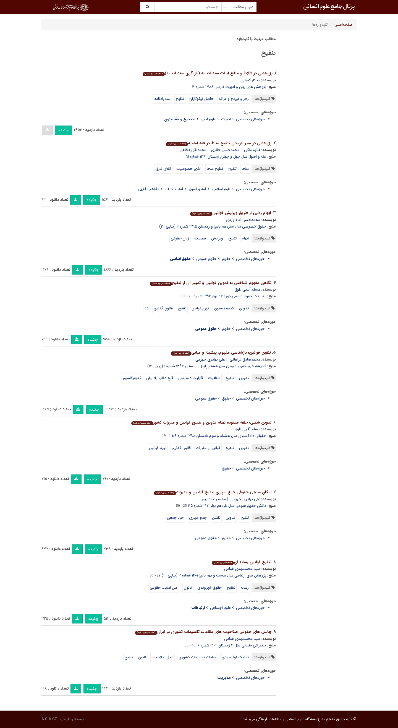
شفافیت (214, 378)
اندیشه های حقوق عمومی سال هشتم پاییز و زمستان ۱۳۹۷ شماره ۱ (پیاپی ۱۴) (206, 366)
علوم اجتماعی (220, 608)
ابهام (245, 238)
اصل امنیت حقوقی (164, 588)
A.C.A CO (49, 719)
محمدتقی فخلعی (193, 150)
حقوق (226, 259)
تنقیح (180, 99)
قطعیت (200, 238)
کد (146, 308)
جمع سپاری (198, 518)
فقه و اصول (197, 189)
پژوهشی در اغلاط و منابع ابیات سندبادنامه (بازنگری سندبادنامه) (207, 73)
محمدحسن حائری (225, 150)
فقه (181, 189)
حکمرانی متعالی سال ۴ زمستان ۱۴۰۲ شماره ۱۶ (231, 645)
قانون (188, 588)
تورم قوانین (200, 308)
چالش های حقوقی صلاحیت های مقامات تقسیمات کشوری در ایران (203, 631)
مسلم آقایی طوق (247, 289)
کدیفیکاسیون (224, 308)
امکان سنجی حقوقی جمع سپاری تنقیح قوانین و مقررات (212, 492)
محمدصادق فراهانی (245, 359)
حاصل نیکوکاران (201, 99)
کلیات (169, 189)
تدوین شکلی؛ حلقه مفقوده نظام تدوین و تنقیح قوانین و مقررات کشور (201, 422)
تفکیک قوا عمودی (235, 657)
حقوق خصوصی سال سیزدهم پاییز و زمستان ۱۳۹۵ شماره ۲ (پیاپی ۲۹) (212, 226)
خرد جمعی (175, 518)
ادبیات (226, 119)
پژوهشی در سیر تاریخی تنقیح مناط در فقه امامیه (218, 143)
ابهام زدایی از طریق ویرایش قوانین (230, 213)
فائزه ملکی (252, 150)
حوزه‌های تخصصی (250, 119)
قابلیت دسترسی (190, 378)
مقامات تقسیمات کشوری (197, 657)
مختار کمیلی (251, 80)
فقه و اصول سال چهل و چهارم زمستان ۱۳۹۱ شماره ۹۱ (226, 156)
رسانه (244, 588)
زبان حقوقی (180, 238)
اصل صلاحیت (162, 657)
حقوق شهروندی (209, 588)
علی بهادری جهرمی (210, 359)
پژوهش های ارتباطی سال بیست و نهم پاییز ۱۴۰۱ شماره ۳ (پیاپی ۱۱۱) (214, 575)
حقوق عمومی (206, 259)
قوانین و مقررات (208, 448)
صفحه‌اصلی (343, 25)
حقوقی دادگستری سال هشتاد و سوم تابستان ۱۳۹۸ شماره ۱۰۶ (219, 436)
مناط (245, 169)
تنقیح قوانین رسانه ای (241, 562)
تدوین (244, 308)
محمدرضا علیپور (213, 499)
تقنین (216, 518)
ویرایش (217, 238)
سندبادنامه (162, 99)
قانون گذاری (163, 308)
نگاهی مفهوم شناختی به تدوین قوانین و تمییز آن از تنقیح (210, 283)
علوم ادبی (208, 119)
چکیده (64, 130)
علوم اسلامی (221, 189)
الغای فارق (163, 169)
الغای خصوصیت (188, 169)
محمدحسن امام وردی (243, 220)
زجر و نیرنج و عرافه (234, 99)
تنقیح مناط (215, 169)
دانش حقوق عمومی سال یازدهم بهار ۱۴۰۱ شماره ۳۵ (227, 506)
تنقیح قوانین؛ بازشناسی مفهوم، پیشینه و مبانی (221, 352)
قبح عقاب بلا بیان (159, 378)
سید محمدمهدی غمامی (242, 569)
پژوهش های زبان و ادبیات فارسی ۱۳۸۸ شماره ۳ (229, 87)
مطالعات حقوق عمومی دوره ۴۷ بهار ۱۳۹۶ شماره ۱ (229, 296)
